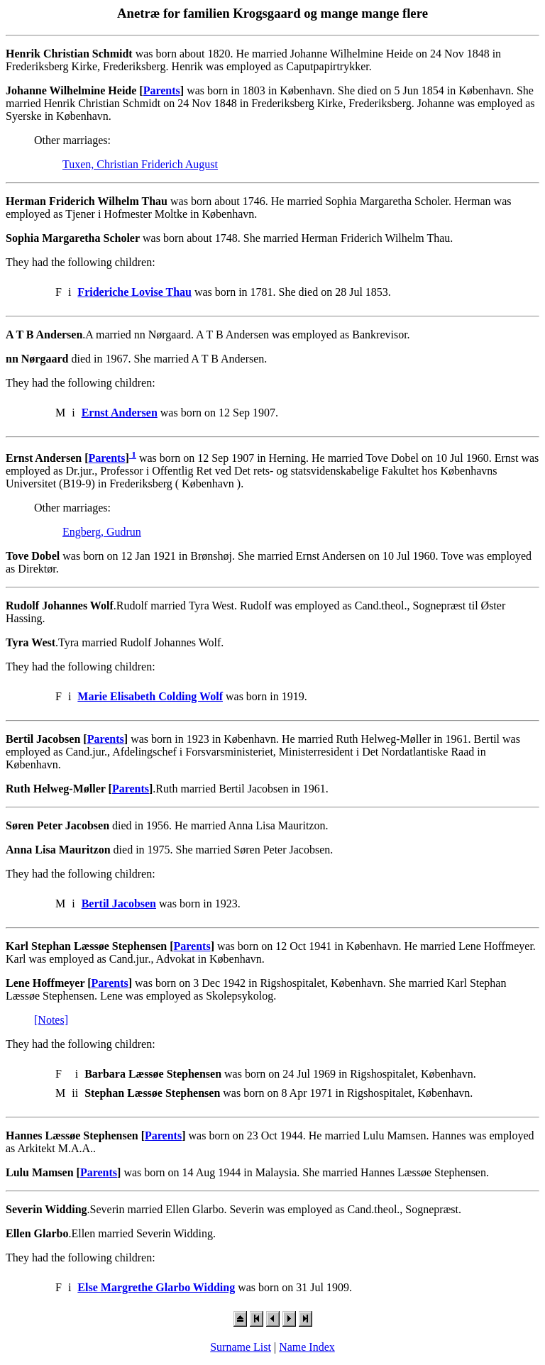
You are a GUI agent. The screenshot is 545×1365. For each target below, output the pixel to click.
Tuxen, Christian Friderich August (140, 164)
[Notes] (51, 1020)
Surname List (240, 1347)
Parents (161, 90)
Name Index (307, 1347)
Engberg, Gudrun (101, 532)
